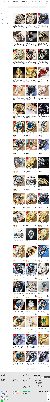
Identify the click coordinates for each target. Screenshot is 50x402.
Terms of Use (25, 382)
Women (12, 3)
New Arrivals (34, 3)
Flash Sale (16, 3)
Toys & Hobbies (4, 19)
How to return (14, 376)
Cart (49, 394)
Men (8, 3)
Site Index (3, 379)
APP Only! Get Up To (29, 1)
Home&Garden (39, 3)
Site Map (2, 380)
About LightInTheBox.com (5, 375)
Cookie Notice (25, 376)
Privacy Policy (25, 380)
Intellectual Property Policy (26, 379)
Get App (49, 397)
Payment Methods (15, 385)
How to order (14, 379)
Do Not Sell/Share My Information (26, 387)
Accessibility (3, 376)
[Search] (17, 1)
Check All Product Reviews (15, 381)
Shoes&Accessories (22, 3)
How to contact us (15, 375)
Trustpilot (25, 389)
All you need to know (26, 375)
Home (2, 11)
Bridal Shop (28, 3)
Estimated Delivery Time (16, 382)
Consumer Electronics (5, 17)
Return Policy (25, 381)
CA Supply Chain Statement (26, 385)
